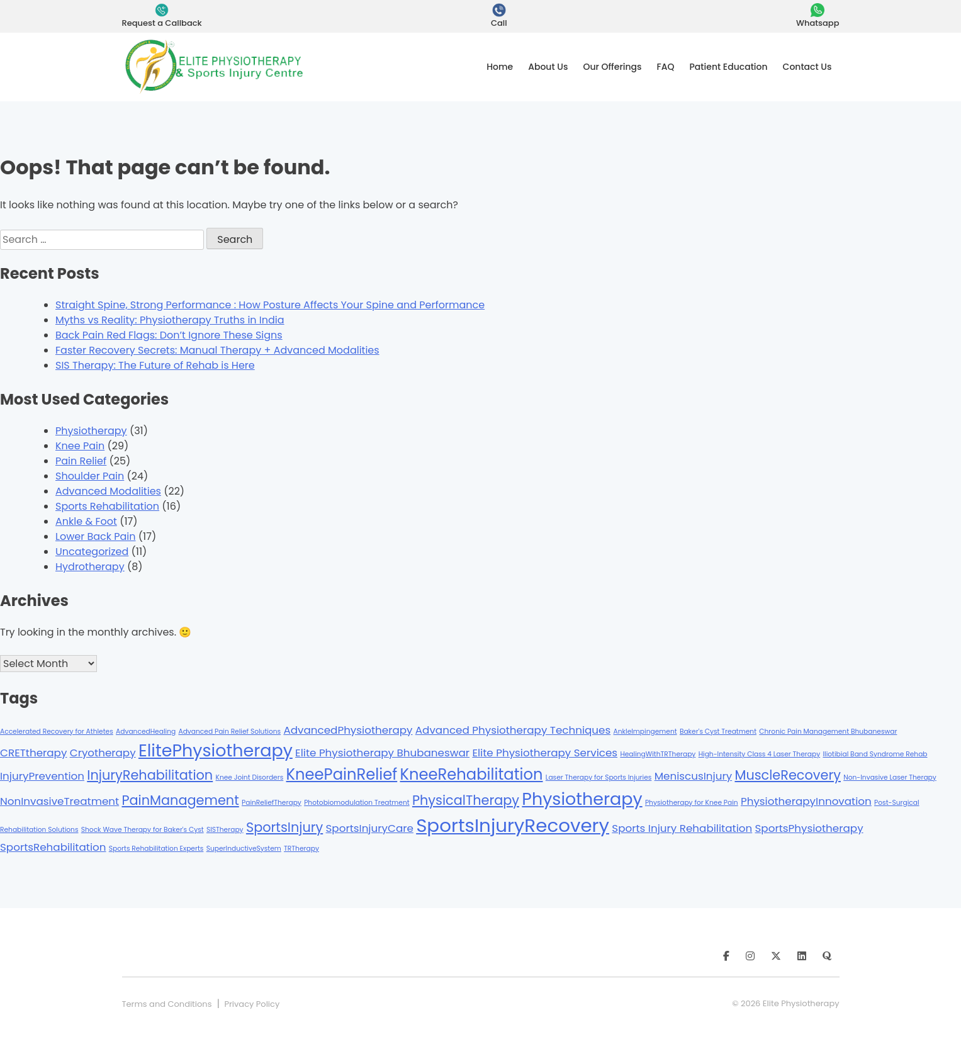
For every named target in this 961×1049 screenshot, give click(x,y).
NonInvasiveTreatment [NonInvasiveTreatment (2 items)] (59, 801)
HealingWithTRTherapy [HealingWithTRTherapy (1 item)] (657, 754)
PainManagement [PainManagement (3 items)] (180, 800)
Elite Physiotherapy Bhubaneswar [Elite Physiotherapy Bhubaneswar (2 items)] (382, 752)
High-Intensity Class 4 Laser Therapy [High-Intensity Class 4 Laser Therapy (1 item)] (760, 754)
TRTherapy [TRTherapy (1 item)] (301, 848)
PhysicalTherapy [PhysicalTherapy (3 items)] (465, 800)
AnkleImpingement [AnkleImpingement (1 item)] (645, 731)
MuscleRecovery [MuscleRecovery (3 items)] (787, 775)
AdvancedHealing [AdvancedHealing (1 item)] (146, 731)
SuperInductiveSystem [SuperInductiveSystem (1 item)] (243, 848)
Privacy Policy (251, 1004)
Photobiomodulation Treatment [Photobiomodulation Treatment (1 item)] (357, 802)
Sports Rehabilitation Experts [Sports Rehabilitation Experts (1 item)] (156, 848)
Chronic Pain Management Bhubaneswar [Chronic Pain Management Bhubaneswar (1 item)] (828, 731)
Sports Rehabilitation (107, 506)
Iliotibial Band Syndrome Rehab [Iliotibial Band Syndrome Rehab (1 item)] (875, 754)
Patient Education (729, 66)
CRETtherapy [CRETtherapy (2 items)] (33, 752)
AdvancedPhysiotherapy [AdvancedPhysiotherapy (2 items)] (347, 730)
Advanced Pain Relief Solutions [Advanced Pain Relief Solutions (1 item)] (229, 731)
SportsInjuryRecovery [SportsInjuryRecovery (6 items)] (512, 825)
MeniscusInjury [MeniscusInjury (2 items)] (694, 775)
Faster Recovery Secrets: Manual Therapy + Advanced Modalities (217, 350)
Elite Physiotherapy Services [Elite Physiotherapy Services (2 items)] (544, 752)
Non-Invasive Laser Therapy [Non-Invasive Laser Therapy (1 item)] (889, 777)
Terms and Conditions (167, 1004)
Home (499, 66)
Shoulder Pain (89, 476)
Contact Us (807, 66)
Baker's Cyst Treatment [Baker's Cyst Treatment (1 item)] (718, 731)
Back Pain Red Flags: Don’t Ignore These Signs (169, 335)
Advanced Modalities (108, 491)
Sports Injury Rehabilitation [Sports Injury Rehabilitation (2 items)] (682, 828)
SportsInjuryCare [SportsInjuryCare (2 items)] (369, 828)
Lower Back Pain (95, 536)
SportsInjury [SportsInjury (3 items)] (284, 827)
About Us (548, 66)
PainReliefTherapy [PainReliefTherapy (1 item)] (271, 802)
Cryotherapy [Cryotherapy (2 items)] (103, 752)
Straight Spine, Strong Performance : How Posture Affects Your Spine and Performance (270, 305)
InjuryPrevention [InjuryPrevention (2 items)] (42, 775)
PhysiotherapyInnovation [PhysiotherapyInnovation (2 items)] (806, 801)
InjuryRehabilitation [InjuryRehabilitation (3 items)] (150, 775)
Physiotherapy (91, 431)
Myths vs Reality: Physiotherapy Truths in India (169, 320)
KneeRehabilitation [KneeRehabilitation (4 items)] (471, 774)
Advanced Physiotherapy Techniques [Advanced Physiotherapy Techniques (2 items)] (512, 730)
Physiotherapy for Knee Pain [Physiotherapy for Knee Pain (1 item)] (691, 802)
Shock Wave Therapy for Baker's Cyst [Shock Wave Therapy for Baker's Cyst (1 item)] (142, 829)
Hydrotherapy (90, 566)
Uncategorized (91, 551)
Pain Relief (80, 461)
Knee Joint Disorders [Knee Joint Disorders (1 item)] (250, 777)
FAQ (666, 66)
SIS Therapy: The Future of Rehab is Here (155, 365)
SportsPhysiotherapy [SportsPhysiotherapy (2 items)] (809, 828)
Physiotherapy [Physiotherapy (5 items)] (582, 799)
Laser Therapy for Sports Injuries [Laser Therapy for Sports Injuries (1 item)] (599, 777)
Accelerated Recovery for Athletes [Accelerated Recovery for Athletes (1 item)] (56, 731)
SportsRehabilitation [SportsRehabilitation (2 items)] (53, 847)
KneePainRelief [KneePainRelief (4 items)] (342, 774)
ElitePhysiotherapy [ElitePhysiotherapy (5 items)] (215, 750)
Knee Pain (79, 446)
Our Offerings (612, 66)
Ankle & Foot (86, 521)
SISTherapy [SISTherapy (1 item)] (225, 829)
